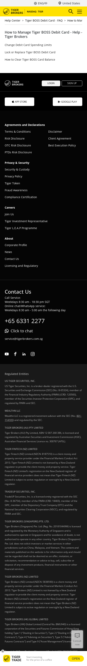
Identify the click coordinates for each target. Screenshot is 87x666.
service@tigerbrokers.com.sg (24, 339)
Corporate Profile (16, 245)
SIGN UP (72, 83)
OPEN (76, 658)
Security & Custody (17, 169)
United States (71, 3)
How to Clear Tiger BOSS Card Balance (30, 59)
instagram (33, 354)
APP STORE (19, 101)
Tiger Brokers (25, 11)
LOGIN (51, 83)
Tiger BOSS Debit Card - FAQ (44, 20)
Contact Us (12, 259)
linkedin (24, 354)
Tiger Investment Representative (26, 221)
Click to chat (22, 330)
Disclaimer (55, 131)
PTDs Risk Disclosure (18, 152)
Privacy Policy (13, 176)
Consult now (77, 642)
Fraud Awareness (16, 190)
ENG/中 (42, 3)
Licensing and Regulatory (21, 266)
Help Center (12, 20)
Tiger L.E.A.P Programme (21, 228)
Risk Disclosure (15, 138)
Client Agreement (59, 138)
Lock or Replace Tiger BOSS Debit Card (30, 52)
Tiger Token (12, 183)
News (8, 252)
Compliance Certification (21, 197)
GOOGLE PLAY (67, 101)
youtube (7, 354)
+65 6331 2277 (25, 321)
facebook (15, 354)
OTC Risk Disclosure (18, 145)
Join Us (9, 214)
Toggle (79, 11)
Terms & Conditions (18, 131)
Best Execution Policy (62, 145)
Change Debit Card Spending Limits (28, 45)
